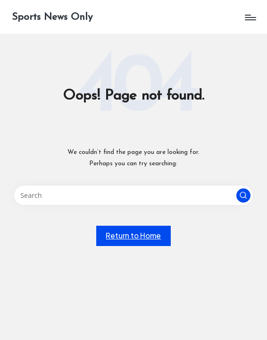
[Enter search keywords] (134, 195)
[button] (243, 195)
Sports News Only (52, 17)
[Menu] (250, 17)
